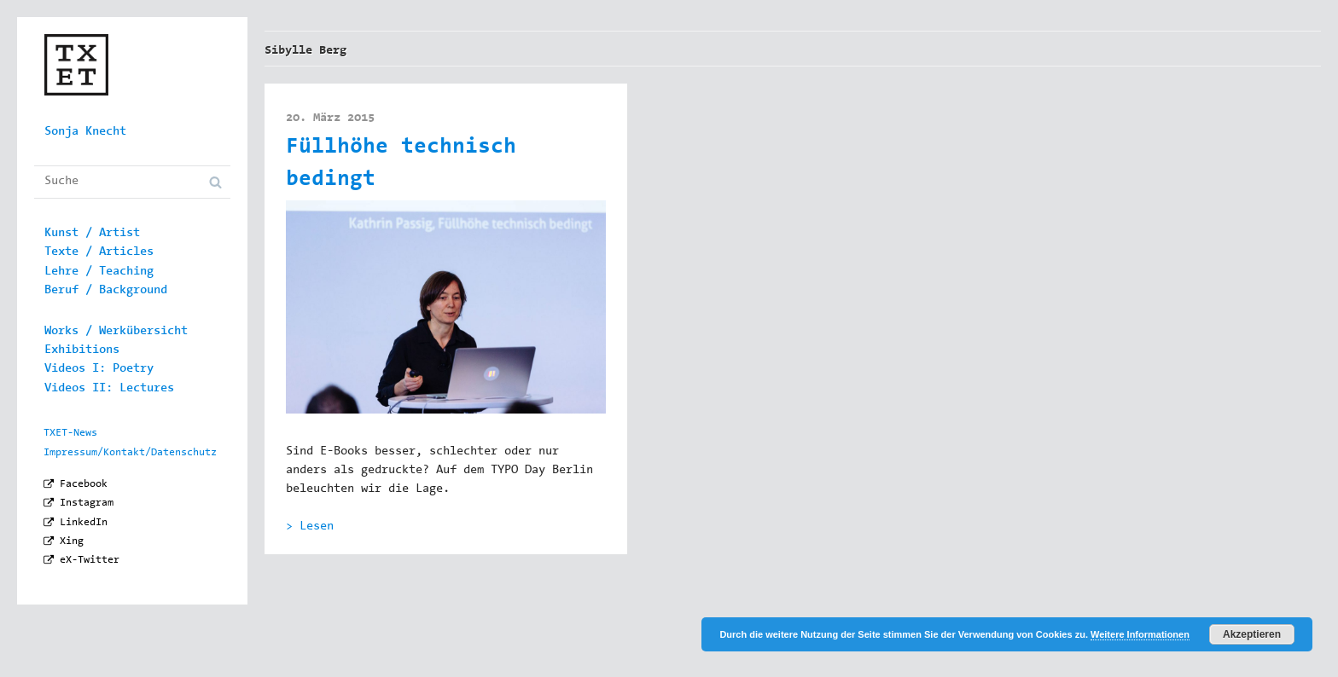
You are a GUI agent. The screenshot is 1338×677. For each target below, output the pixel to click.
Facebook (84, 484)
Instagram (86, 503)
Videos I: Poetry (99, 369)
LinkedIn (84, 523)
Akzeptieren (1252, 634)
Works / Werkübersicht (116, 332)
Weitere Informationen (1140, 634)
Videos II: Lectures (109, 389)
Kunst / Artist (92, 234)
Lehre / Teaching (99, 272)
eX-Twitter (89, 560)
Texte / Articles (99, 252)
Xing (72, 541)
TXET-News (70, 433)
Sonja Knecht (85, 132)
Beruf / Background (105, 291)
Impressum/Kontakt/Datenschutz (130, 453)
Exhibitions (81, 350)
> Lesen (310, 527)
